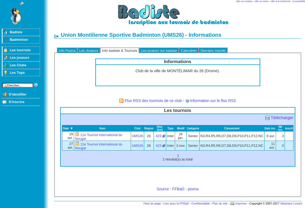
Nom (102, 128)
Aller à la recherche (281, 1)
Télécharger (282, 117)
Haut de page (152, 203)
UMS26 (137, 136)
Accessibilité (298, 1)
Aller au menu (262, 1)
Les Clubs (18, 65)
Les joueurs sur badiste (159, 51)
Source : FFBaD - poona (178, 189)
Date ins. (270, 128)
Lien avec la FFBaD (176, 203)
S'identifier (17, 94)
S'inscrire (16, 102)
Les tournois (20, 50)
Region (148, 128)
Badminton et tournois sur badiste (179, 17)
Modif (180, 128)
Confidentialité (200, 203)
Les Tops (17, 73)
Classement (231, 128)
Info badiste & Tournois (119, 51)
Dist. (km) (160, 128)
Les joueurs (19, 58)
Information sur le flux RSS (213, 100)
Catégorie (193, 128)
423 (158, 136)
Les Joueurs (88, 51)
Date (66, 128)
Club (138, 128)
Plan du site (219, 203)
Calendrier (189, 51)
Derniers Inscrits (213, 51)
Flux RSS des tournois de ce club (153, 100)
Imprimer (241, 203)
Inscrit (289, 128)
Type (171, 128)
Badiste (16, 32)
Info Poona (67, 51)
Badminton (19, 40)
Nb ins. (280, 128)
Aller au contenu (244, 1)
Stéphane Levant (291, 203)
